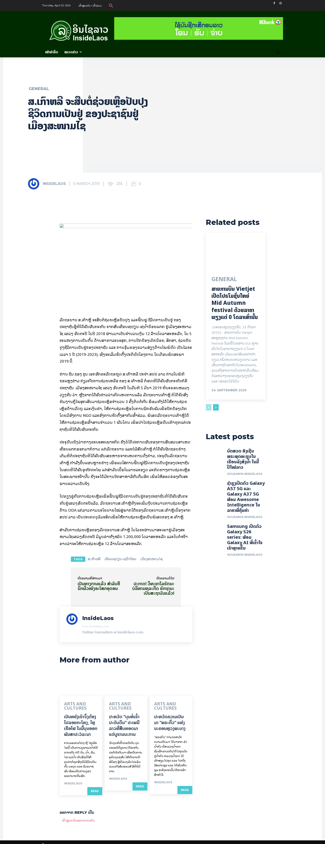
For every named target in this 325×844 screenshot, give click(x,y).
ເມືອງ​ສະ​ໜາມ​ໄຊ (151, 559)
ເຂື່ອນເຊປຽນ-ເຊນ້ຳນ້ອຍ (120, 559)
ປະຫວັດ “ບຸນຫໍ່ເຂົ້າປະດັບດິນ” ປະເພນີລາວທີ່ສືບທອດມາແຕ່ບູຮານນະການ (124, 720)
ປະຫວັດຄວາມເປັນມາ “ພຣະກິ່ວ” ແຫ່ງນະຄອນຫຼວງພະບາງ (170, 717)
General (39, 89)
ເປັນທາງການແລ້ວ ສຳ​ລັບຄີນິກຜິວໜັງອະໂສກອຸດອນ (99, 586)
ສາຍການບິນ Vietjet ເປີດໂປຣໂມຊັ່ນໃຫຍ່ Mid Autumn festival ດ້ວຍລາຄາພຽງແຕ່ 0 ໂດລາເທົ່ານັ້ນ (234, 303)
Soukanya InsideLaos (244, 475)
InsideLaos (54, 184)
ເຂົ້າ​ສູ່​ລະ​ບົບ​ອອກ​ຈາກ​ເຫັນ (78, 815)
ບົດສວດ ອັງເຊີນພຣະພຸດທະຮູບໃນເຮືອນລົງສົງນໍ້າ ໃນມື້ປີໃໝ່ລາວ (243, 460)
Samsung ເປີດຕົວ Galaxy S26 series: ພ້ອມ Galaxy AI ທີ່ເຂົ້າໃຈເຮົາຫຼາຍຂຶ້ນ (244, 538)
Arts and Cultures (81, 704)
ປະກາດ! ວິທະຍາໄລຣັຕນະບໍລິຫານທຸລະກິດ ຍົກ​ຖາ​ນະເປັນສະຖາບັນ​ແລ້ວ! (153, 588)
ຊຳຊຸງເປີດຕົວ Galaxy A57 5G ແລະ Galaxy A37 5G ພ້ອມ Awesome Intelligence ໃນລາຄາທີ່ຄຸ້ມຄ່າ (246, 498)
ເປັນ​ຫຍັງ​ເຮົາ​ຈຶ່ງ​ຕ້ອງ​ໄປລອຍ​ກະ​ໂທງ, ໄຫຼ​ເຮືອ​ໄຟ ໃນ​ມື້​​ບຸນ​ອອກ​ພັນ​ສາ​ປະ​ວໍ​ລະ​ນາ (80, 720)
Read (95, 786)
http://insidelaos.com (95, 626)
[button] (111, 5)
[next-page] (216, 408)
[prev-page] (208, 408)
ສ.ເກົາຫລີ (94, 559)
